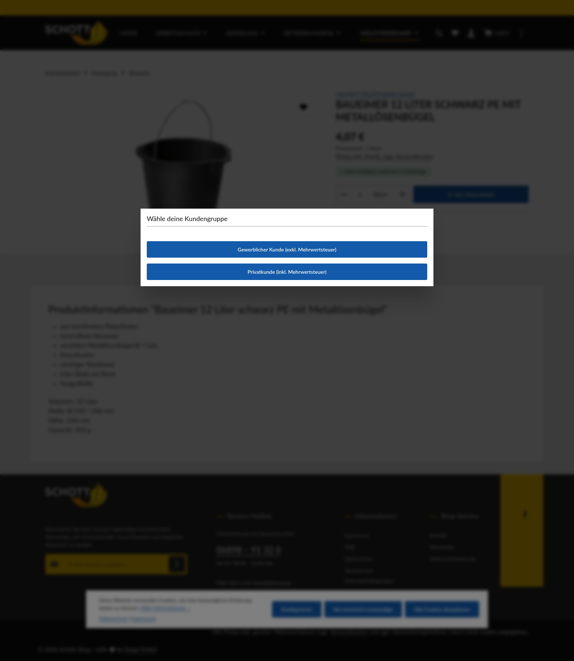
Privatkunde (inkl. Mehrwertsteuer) (286, 272)
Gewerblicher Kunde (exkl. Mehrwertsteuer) (287, 249)
